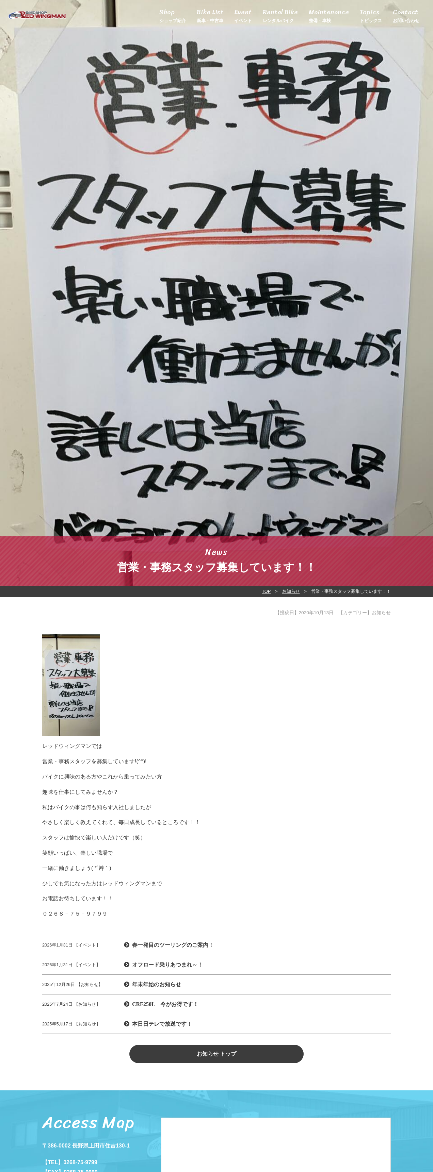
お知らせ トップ (216, 1054)
